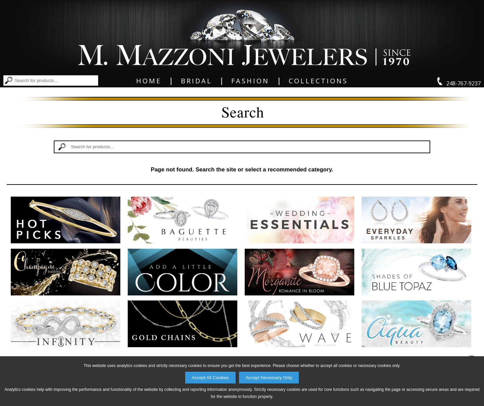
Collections (318, 81)
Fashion (250, 81)
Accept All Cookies (210, 377)
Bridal (196, 81)
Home (148, 81)
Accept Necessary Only (269, 377)
